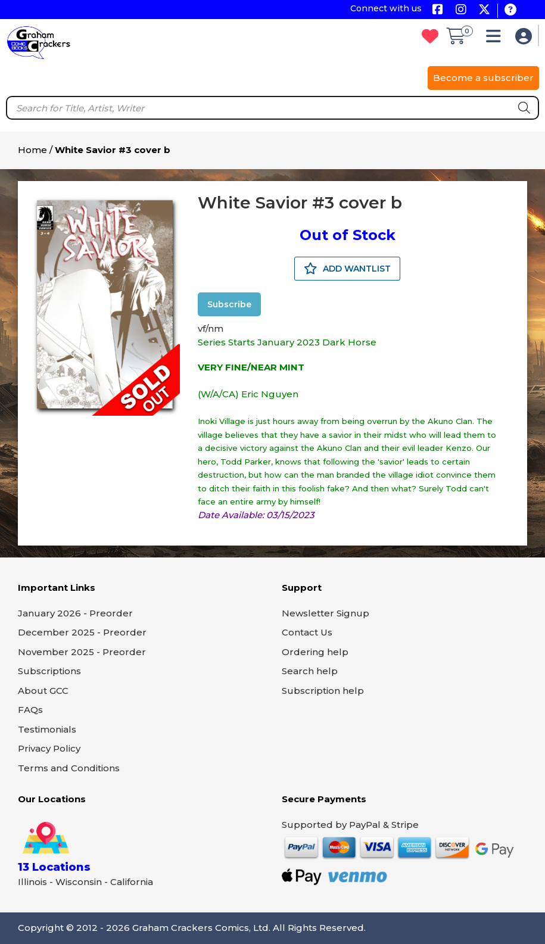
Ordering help (315, 652)
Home (32, 149)
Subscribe (229, 304)
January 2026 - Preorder (75, 613)
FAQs (30, 709)
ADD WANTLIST (347, 269)
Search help (310, 671)
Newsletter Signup (325, 613)
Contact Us (307, 632)
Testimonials (47, 729)
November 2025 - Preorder (82, 652)
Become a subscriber (483, 77)
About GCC (43, 690)
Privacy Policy (49, 748)
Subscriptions (49, 671)
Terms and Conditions (69, 768)
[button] (496, 39)
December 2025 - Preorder (82, 632)
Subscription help (323, 690)
